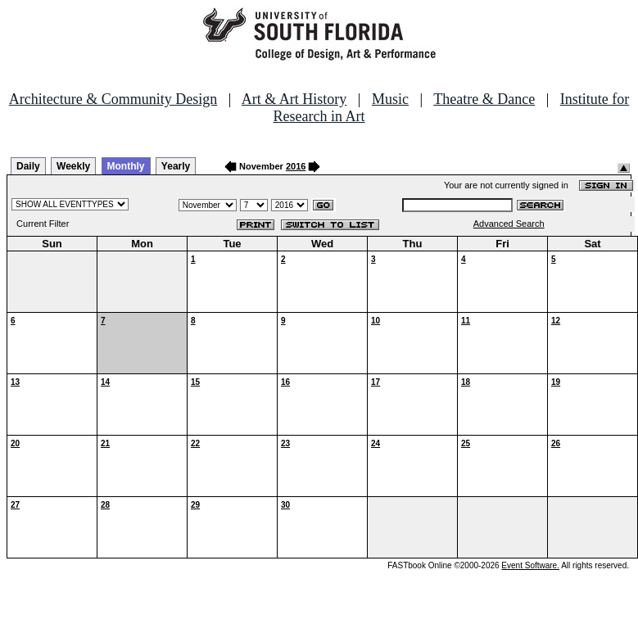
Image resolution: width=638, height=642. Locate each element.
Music (390, 99)
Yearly (175, 166)
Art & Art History (294, 99)
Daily (28, 166)
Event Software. (530, 565)
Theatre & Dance (484, 99)
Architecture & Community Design (113, 99)
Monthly (126, 166)
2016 (295, 166)
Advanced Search (509, 223)
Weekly (73, 166)
